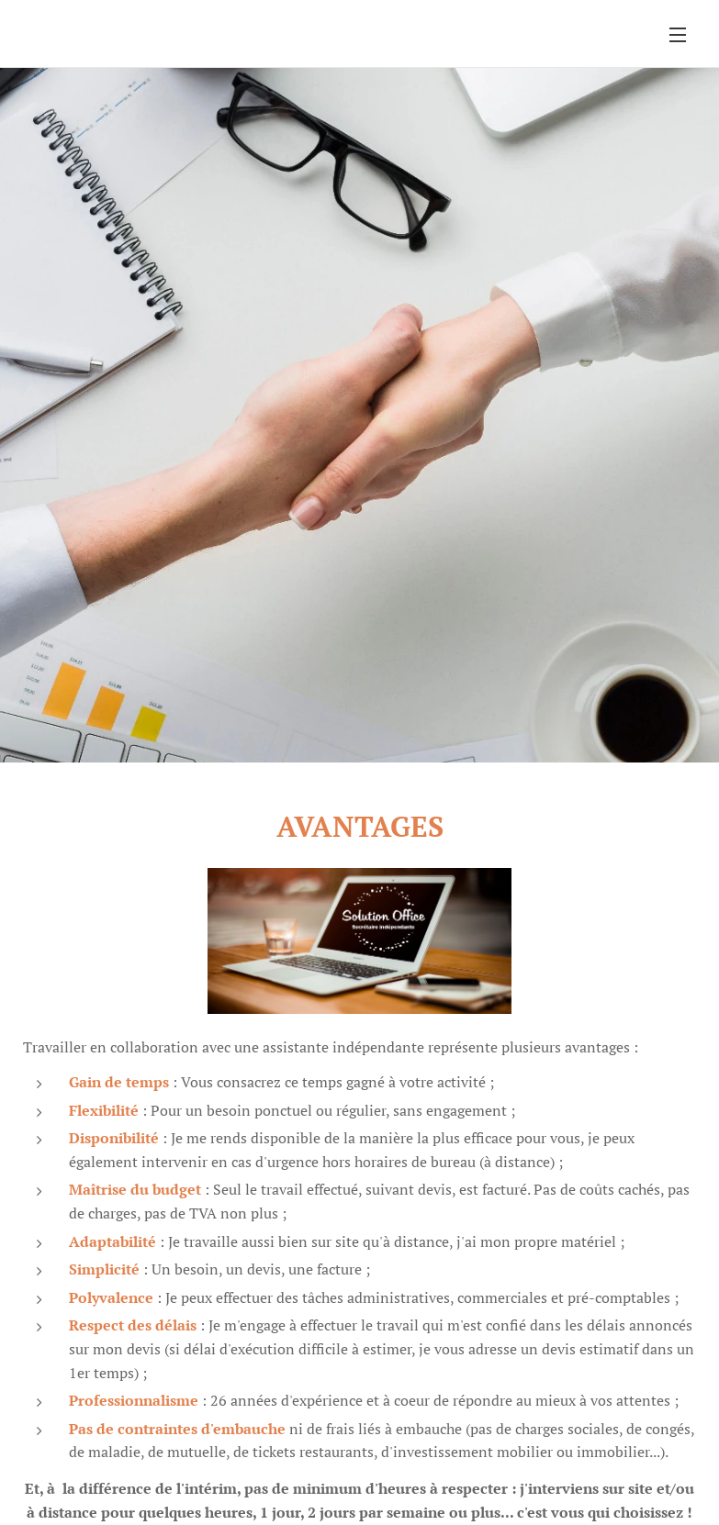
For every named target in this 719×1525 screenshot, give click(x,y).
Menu (677, 35)
